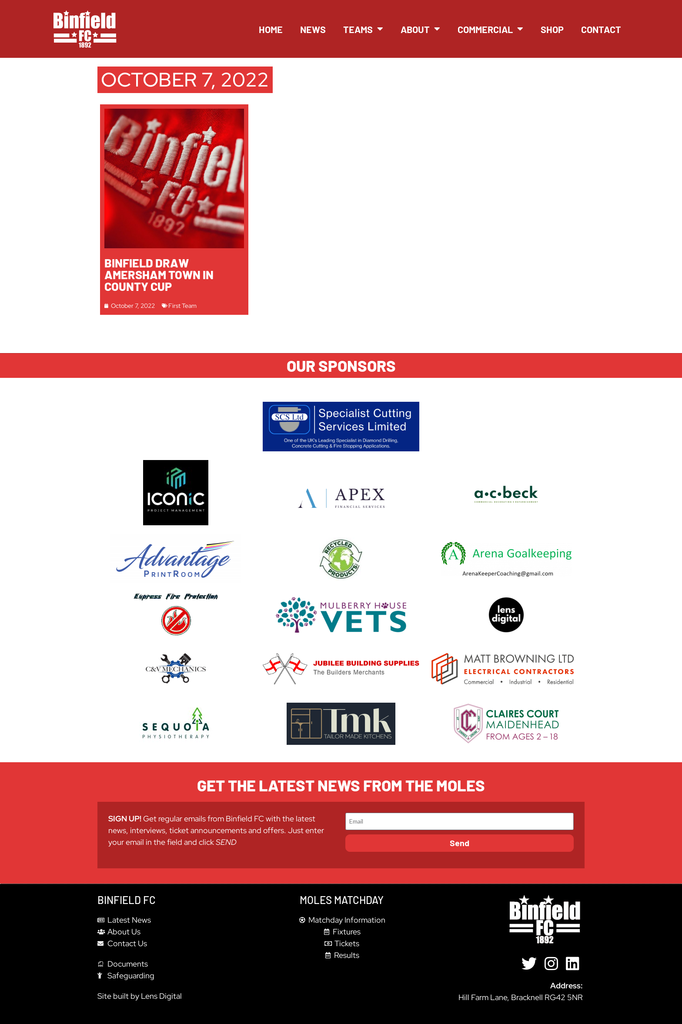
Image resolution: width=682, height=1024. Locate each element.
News (313, 29)
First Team (182, 305)
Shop (552, 29)
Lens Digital (161, 996)
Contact (601, 29)
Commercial (490, 29)
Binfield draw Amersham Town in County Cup (159, 274)
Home (271, 29)
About (420, 29)
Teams (363, 29)
